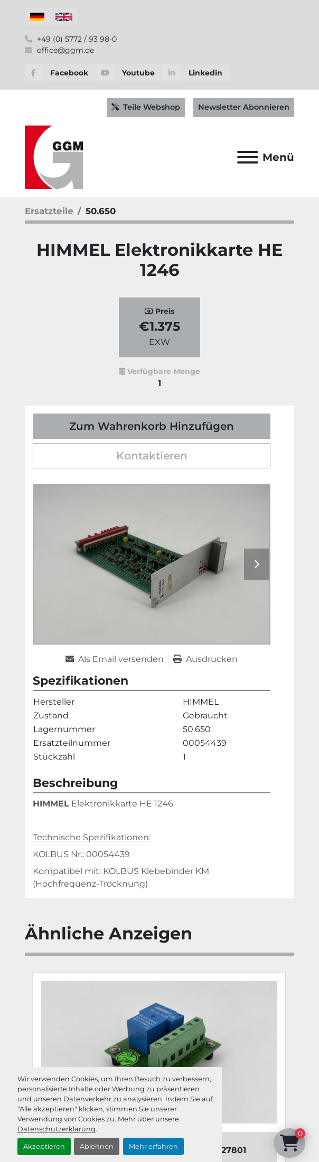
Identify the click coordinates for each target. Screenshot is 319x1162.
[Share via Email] (116, 659)
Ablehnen (97, 1146)
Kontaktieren (151, 455)
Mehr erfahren (153, 1146)
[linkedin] (197, 72)
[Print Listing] (205, 659)
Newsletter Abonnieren (243, 107)
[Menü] (247, 157)
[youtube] (130, 72)
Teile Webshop (145, 107)
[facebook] (61, 72)
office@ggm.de (64, 50)
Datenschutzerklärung (56, 1129)
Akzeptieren (44, 1146)
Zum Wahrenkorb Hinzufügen (151, 426)
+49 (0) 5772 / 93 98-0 (76, 39)
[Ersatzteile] (49, 211)
